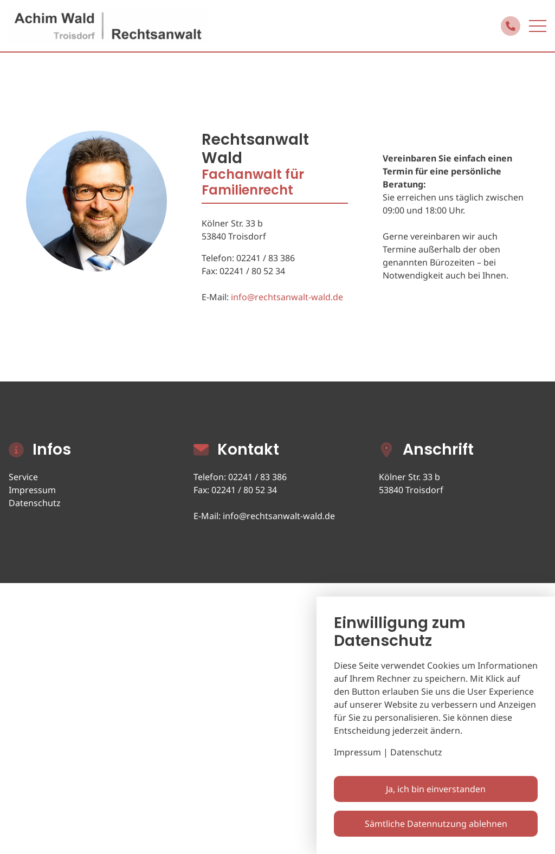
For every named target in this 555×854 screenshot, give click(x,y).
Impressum (32, 490)
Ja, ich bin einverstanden (436, 789)
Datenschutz (35, 503)
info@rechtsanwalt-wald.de (287, 297)
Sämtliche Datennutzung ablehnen (436, 824)
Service (23, 477)
